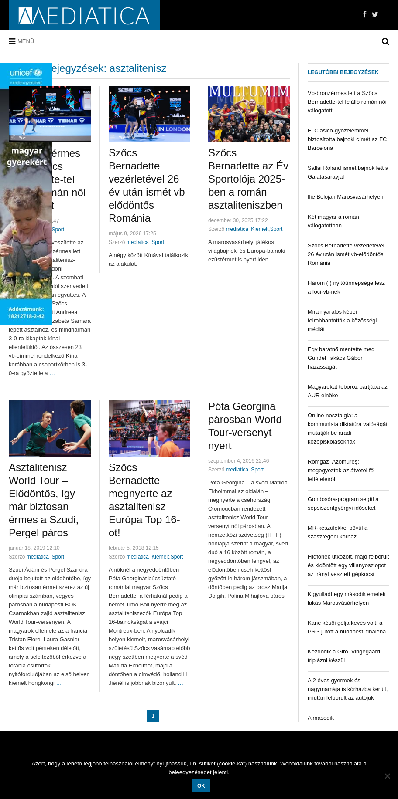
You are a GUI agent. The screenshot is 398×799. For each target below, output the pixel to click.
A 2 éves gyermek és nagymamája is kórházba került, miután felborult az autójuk (348, 689)
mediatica (138, 242)
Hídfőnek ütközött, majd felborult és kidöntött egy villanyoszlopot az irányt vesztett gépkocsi (348, 565)
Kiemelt (259, 229)
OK (201, 786)
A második (321, 717)
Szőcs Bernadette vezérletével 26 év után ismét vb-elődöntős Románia (346, 254)
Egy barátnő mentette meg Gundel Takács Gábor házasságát (341, 358)
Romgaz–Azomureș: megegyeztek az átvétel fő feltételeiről (341, 470)
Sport (57, 230)
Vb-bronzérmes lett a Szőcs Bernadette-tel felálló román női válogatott (347, 102)
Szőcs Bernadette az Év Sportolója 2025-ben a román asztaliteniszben (248, 179)
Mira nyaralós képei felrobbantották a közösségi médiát (342, 320)
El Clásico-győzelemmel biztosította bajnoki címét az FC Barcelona (347, 139)
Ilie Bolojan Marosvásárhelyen (345, 196)
